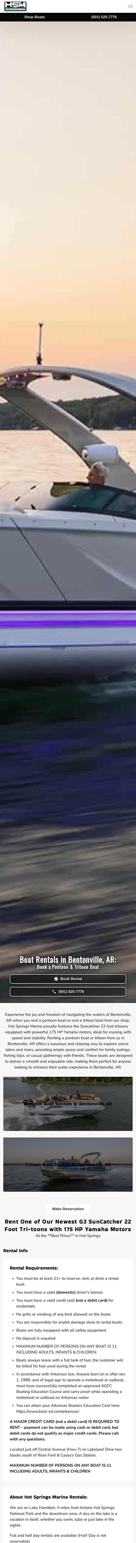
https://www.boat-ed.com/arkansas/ (47, 1411)
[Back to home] (15, 6)
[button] (130, 6)
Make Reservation (68, 1209)
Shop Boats (34, 17)
